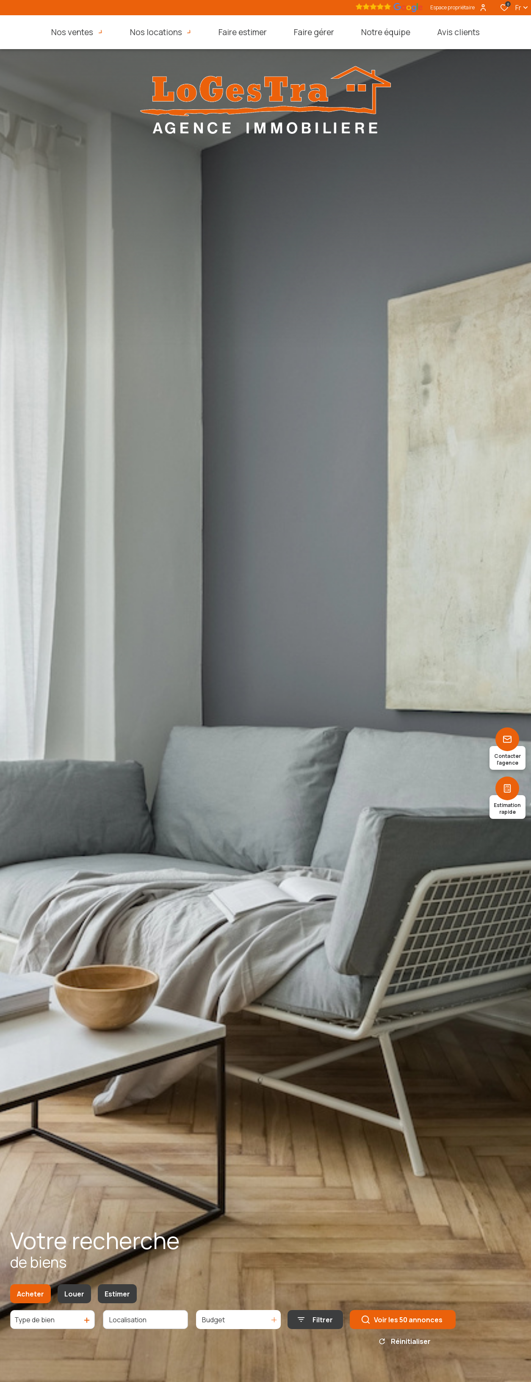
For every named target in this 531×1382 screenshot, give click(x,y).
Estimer (117, 1297)
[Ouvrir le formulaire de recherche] (315, 1323)
